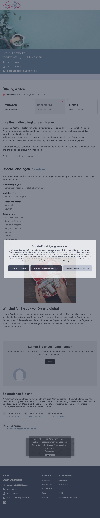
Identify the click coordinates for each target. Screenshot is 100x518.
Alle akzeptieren (18, 268)
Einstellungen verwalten (77, 268)
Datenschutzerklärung (60, 261)
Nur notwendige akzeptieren (46, 268)
